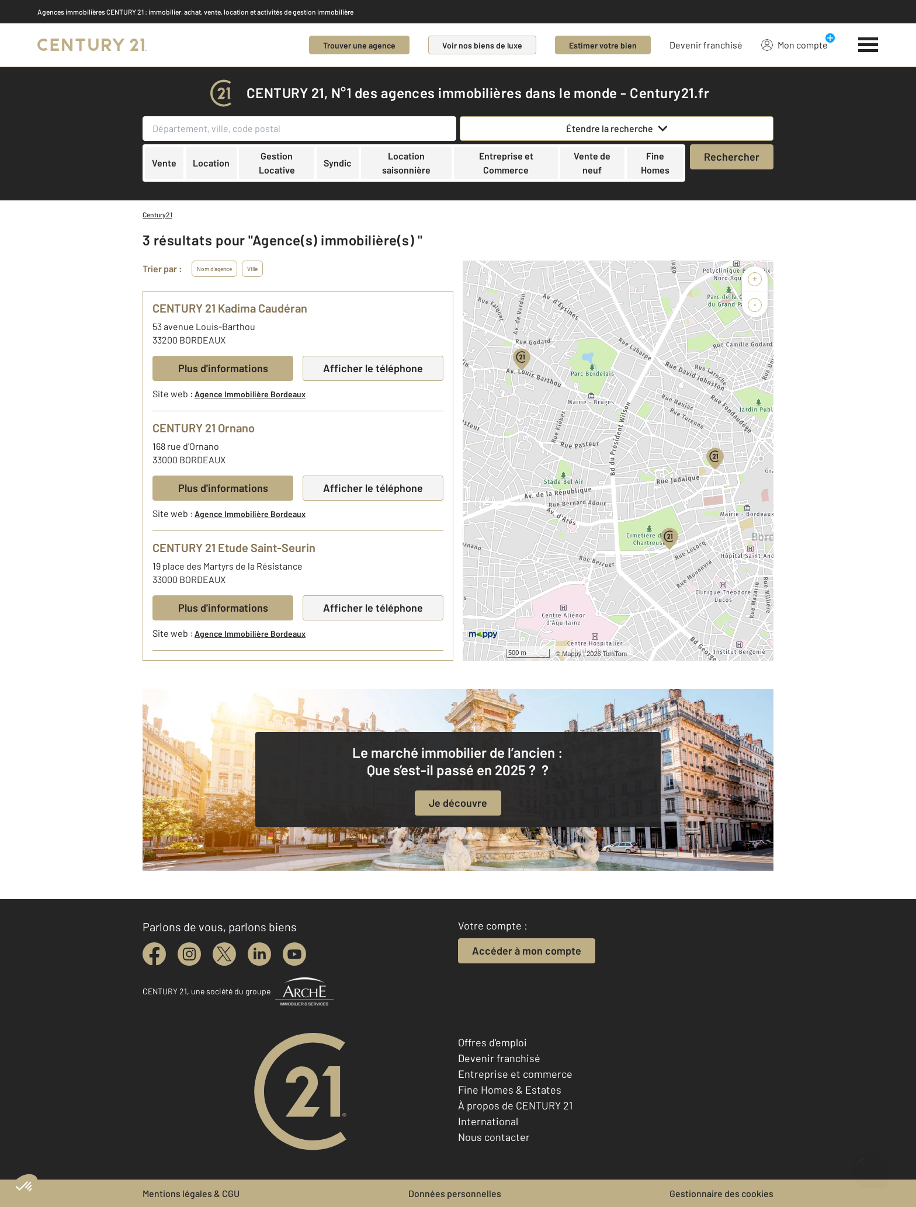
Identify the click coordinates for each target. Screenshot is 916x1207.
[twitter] (224, 954)
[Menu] (868, 45)
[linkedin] (259, 954)
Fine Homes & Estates (509, 1089)
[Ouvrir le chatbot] (869, 1163)
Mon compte (794, 44)
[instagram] (189, 954)
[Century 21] (92, 45)
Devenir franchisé (705, 44)
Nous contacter (494, 1136)
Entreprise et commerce (515, 1073)
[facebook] (154, 954)
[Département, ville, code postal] (299, 128)
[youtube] (294, 954)
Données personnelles (454, 1193)
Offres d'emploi (492, 1042)
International (488, 1121)
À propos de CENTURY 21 (515, 1105)
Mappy (571, 653)
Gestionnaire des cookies (721, 1193)
